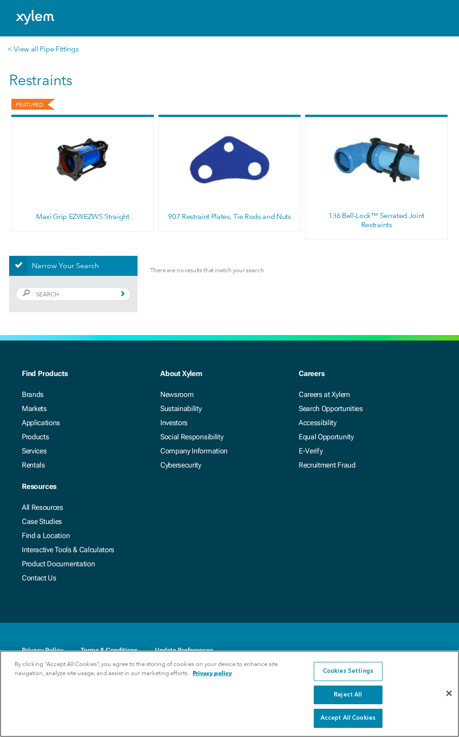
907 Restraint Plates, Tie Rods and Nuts (229, 216)
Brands (33, 394)
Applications (41, 422)
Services (34, 451)
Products (35, 436)
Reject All (348, 695)
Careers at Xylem (324, 394)
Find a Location (46, 535)
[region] (229, 694)
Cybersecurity (180, 465)
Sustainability (181, 408)
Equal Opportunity (326, 436)
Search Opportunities (331, 408)
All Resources (42, 507)
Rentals (33, 465)
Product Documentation (58, 563)
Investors (174, 422)
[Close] (449, 693)
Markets (34, 408)
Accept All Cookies (348, 718)
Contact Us (39, 578)
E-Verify (310, 451)
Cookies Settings (348, 671)
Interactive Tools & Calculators (68, 549)
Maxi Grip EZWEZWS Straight (82, 216)
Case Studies (42, 521)
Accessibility (318, 422)
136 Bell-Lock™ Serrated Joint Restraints (376, 220)
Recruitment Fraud (327, 465)
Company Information (194, 451)
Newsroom (177, 394)
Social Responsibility (191, 436)
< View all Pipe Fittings (42, 49)
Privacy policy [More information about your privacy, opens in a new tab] (212, 673)
